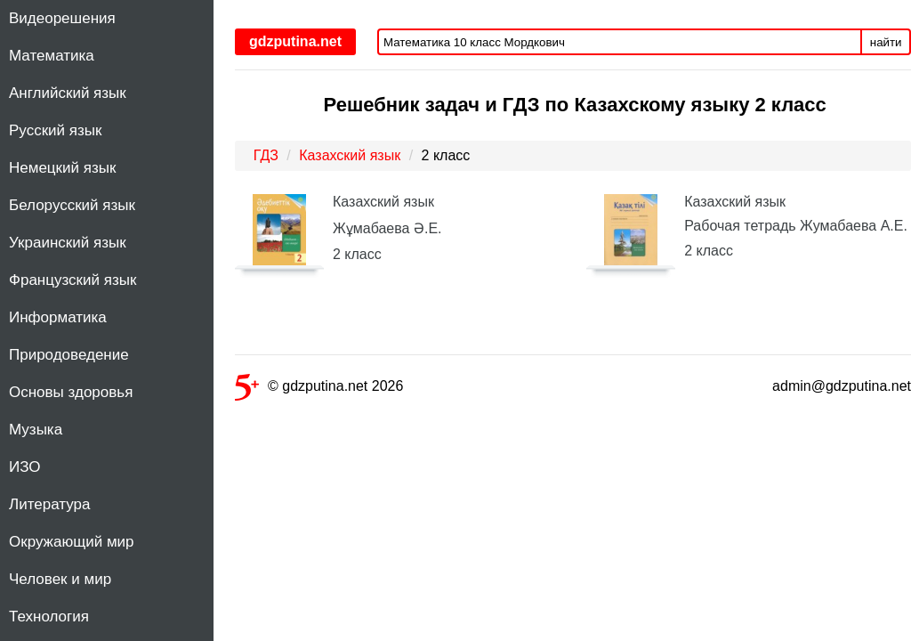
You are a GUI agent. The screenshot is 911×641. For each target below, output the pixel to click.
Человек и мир (60, 579)
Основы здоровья (71, 392)
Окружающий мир (71, 541)
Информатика (58, 317)
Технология (49, 616)
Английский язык (67, 93)
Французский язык (72, 280)
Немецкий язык (62, 167)
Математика (51, 55)
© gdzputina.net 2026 (319, 389)
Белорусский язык (72, 205)
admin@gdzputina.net (841, 386)
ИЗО (25, 466)
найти (886, 42)
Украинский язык (67, 242)
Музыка (35, 429)
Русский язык (55, 130)
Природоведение (69, 354)
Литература (49, 504)
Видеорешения (62, 18)
